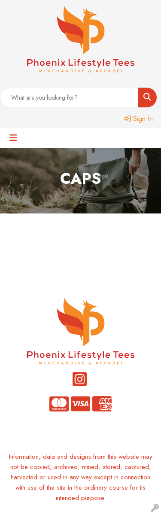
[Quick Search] (69, 97)
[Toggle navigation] (13, 138)
